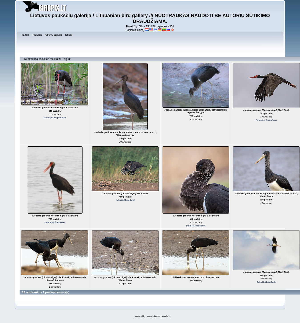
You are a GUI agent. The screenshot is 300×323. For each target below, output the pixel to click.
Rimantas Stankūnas (266, 120)
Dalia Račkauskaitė (125, 200)
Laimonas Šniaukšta (54, 222)
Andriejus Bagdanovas (54, 117)
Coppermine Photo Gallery (157, 316)
